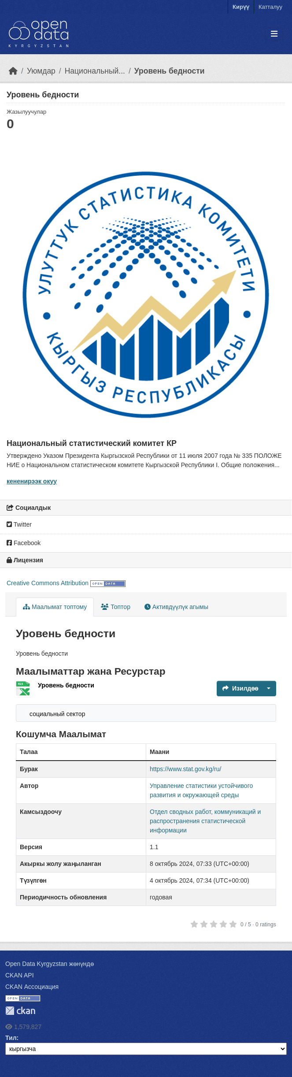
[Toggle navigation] (274, 34)
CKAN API (19, 975)
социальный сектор (57, 713)
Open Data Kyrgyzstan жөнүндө (49, 963)
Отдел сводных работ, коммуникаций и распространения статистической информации (205, 821)
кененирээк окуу (32, 481)
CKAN (20, 1010)
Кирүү (241, 7)
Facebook (24, 542)
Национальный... (95, 71)
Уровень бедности (169, 71)
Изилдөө (240, 688)
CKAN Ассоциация (32, 986)
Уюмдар (41, 71)
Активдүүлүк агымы (176, 606)
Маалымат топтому (55, 606)
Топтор (115, 606)
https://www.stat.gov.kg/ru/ (185, 768)
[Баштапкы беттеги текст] (13, 71)
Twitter (19, 524)
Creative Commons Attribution (48, 583)
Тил (11, 1037)
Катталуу (270, 7)
